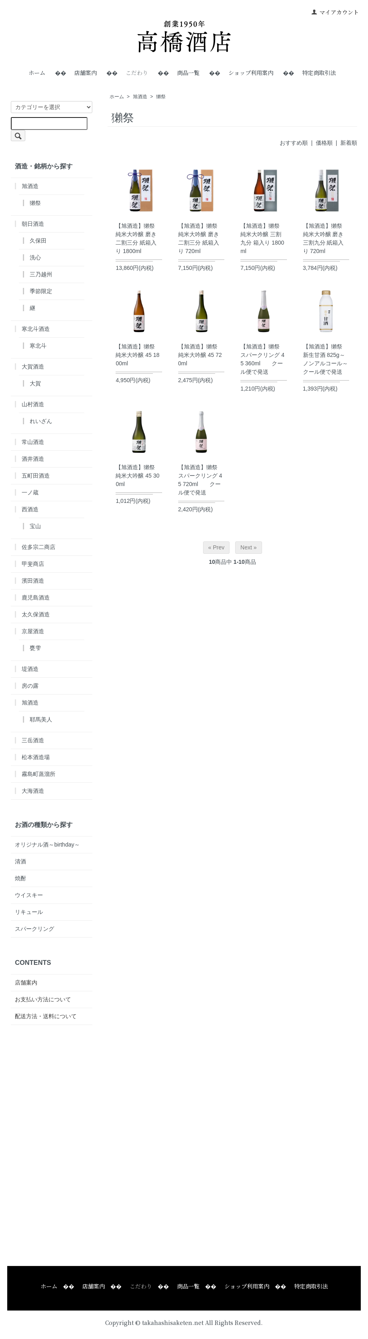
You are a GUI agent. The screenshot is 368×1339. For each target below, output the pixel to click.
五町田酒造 (36, 475)
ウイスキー (29, 895)
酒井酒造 (33, 459)
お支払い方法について (43, 999)
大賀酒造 (33, 366)
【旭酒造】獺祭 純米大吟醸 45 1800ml (137, 355)
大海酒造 (33, 791)
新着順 (348, 143)
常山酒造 (33, 442)
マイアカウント (335, 12)
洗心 (35, 257)
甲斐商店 (33, 564)
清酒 (20, 861)
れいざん (41, 421)
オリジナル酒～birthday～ (47, 844)
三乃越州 (41, 274)
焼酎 (20, 878)
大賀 (35, 383)
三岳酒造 (33, 740)
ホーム (36, 73)
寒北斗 (38, 345)
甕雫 (35, 648)
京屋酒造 (33, 631)
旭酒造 (140, 96)
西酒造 (30, 509)
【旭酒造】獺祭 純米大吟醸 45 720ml (200, 355)
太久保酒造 (36, 614)
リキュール (29, 912)
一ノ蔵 (30, 492)
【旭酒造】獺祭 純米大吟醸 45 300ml (137, 475)
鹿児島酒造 (36, 597)
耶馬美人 (41, 719)
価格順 (324, 143)
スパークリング (34, 929)
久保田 (38, 240)
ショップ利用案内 (250, 73)
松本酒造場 (36, 757)
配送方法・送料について (46, 1016)
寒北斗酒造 (36, 329)
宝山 (35, 526)
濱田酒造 (33, 580)
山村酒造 (33, 404)
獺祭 (161, 96)
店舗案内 (85, 73)
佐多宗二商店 (38, 547)
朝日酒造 (33, 224)
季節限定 (41, 291)
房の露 (30, 686)
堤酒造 (30, 669)
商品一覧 (188, 73)
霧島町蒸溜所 (38, 774)
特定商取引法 (319, 73)
